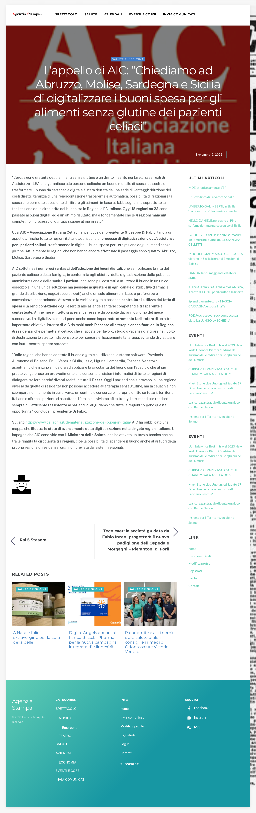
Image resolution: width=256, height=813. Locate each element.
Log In (192, 579)
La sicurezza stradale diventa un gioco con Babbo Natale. (214, 405)
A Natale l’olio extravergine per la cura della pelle (36, 638)
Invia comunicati (199, 556)
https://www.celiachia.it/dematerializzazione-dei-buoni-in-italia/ (78, 423)
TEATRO (65, 736)
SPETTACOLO (67, 14)
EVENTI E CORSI (143, 14)
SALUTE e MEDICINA (128, 59)
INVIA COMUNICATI (180, 14)
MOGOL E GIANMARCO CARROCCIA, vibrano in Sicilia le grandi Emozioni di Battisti (215, 259)
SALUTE (91, 14)
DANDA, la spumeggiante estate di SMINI (212, 276)
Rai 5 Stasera (33, 540)
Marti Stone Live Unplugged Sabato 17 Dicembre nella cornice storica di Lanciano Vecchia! (214, 388)
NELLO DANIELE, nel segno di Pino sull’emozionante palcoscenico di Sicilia (214, 223)
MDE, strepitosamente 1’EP (207, 188)
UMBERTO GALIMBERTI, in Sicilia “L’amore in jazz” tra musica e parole (212, 209)
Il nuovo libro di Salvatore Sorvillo (211, 197)
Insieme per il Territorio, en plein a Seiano (211, 419)
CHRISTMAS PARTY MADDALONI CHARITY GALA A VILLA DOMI (212, 372)
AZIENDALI (114, 14)
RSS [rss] (192, 728)
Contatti (194, 586)
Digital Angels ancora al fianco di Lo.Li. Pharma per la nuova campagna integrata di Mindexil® (93, 640)
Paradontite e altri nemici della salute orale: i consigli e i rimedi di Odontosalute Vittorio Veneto (150, 643)
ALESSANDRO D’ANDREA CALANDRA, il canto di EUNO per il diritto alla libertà (216, 290)
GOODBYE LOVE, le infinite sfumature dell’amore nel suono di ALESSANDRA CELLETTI (215, 240)
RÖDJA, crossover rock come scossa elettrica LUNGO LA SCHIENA (213, 318)
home (192, 549)
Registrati (195, 571)
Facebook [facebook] (197, 709)
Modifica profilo (199, 564)
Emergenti (69, 728)
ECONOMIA (67, 763)
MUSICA (65, 719)
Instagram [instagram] (197, 718)
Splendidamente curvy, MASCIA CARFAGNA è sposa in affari (210, 304)
